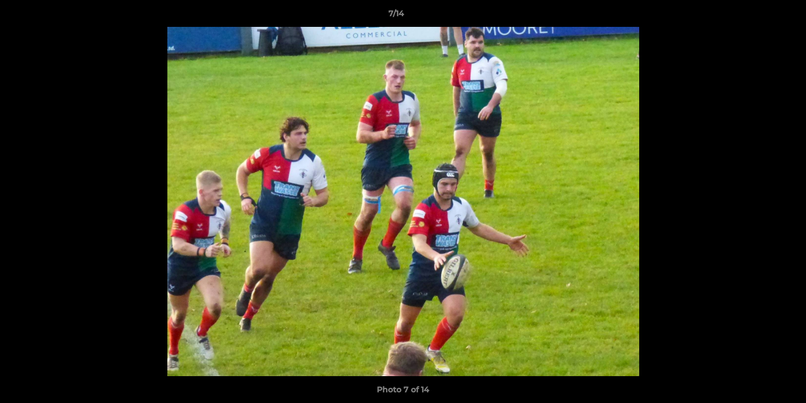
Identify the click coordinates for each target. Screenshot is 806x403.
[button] (759, 16)
